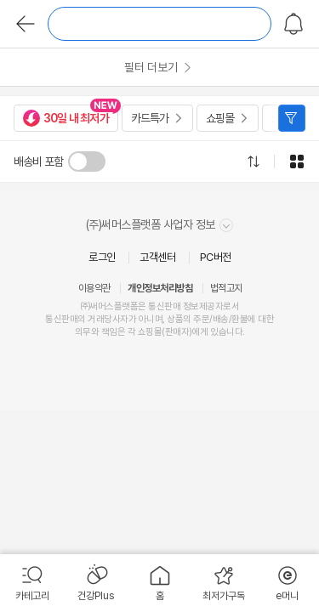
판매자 (177, 331)
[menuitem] (32, 583)
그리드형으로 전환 (297, 161)
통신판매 (61, 319)
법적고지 (226, 288)
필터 (291, 118)
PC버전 (215, 257)
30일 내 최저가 (66, 118)
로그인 (102, 257)
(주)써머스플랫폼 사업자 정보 (160, 225)
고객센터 (157, 257)
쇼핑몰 (220, 118)
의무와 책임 (96, 331)
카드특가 (149, 118)
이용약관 (94, 288)
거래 (96, 319)
